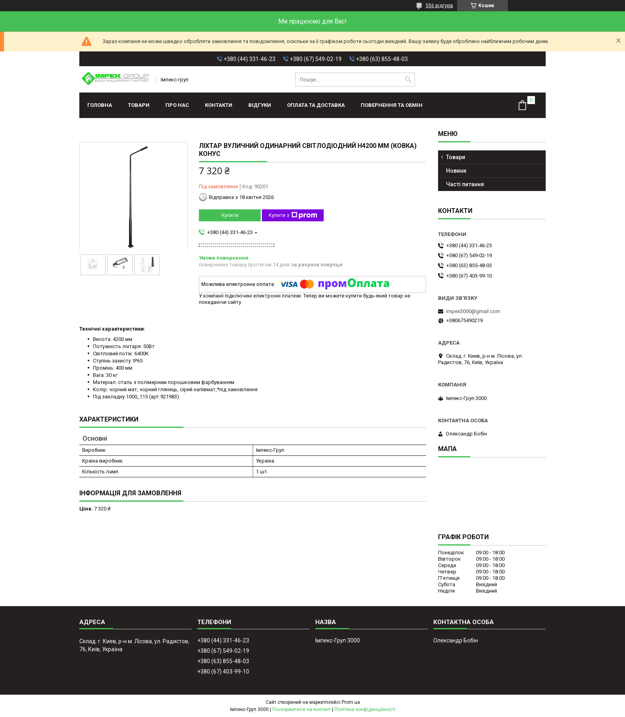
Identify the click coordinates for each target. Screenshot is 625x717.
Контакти (218, 105)
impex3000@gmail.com (473, 311)
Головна (99, 105)
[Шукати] (408, 80)
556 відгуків (439, 5)
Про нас (177, 105)
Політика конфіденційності (364, 709)
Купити (230, 215)
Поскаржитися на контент (301, 709)
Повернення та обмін (392, 105)
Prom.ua (351, 702)
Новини (456, 170)
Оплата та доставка (316, 105)
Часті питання (465, 184)
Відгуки (259, 105)
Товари (138, 105)
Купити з (293, 215)
